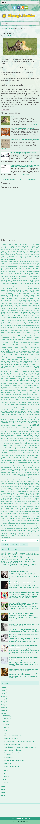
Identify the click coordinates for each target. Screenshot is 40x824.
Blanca (3, 278)
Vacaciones (32, 525)
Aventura (8, 273)
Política (31, 462)
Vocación (33, 534)
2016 (16, 244)
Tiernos (33, 518)
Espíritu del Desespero (28, 356)
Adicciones (9, 251)
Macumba (36, 411)
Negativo (16, 438)
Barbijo (6, 275)
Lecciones (23, 402)
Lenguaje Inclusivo (17, 404)
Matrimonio (23, 421)
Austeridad (19, 271)
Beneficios (4, 276)
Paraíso (37, 450)
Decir (11, 319)
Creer (10, 312)
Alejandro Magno (34, 254)
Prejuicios (20, 464)
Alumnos (36, 256)
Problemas (10, 467)
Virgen (15, 534)
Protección (30, 469)
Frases (8, 370)
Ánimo (30, 261)
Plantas (28, 460)
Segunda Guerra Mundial (16, 498)
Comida (20, 303)
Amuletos (19, 260)
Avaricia (3, 273)
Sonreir (22, 508)
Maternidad (16, 421)
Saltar (9, 490)
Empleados (10, 347)
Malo (26, 414)
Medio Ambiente (17, 422)
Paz (32, 454)
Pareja (13, 452)
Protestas (36, 469)
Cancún (37, 287)
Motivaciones (24, 433)
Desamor (8, 322)
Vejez (37, 527)
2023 (31, 244)
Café (18, 283)
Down (10, 341)
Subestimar (10, 511)
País (33, 447)
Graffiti (37, 375)
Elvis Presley (22, 346)
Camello (27, 285)
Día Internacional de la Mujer (28, 329)
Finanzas (10, 368)
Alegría (13, 254)
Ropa (23, 486)
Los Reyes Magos (29, 409)
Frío (25, 370)
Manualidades (35, 416)
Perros (22, 457)
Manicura (11, 416)
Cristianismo (25, 312)
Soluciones (16, 508)
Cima (35, 298)
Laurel (18, 402)
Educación (35, 342)
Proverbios (3, 471)
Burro (22, 281)
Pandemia (16, 449)
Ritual (12, 485)
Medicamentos (35, 421)
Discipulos (36, 336)
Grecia (12, 376)
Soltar (7, 508)
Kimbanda (8, 401)
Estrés (16, 359)
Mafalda (3, 414)
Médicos (9, 422)
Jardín (20, 394)
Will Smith (24, 535)
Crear (33, 310)
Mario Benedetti (25, 418)
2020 (25, 244)
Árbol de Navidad (11, 268)
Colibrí (26, 302)
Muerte (13, 435)
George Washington (20, 375)
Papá (28, 449)
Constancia (28, 307)
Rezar (25, 483)
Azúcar (29, 273)
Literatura (25, 407)
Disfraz (18, 337)
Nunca (16, 442)
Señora (25, 500)
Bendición (36, 275)
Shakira (37, 501)
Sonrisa (27, 508)
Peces (7, 455)
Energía (36, 349)
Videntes (28, 530)
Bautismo (21, 275)
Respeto (29, 481)
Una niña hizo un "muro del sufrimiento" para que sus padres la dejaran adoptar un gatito (25, 165)
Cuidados (19, 315)
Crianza (14, 312)
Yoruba (3, 537)
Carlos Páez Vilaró (5, 292)
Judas (33, 397)
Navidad (10, 438)
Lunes (19, 411)
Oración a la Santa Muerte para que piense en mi (24, 592)
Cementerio (26, 295)
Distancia (29, 337)
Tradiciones (35, 520)
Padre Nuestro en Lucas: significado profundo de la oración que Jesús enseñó (23, 670)
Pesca (12, 459)
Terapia (3, 518)
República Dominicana (7, 481)
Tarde (13, 515)
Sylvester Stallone (25, 513)
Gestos (28, 375)
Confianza (36, 305)
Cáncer (26, 287)
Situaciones (9, 505)
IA (38, 383)
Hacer (15, 378)
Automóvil (36, 271)
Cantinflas (21, 288)
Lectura (34, 402)
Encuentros (22, 349)
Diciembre (16, 334)
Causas (33, 293)
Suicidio (36, 511)
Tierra (37, 518)
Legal (2, 404)
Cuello (31, 314)
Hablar (11, 378)
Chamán (14, 297)
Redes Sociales (5, 476)
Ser (35, 500)
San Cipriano (15, 491)
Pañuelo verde (22, 449)
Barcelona (11, 275)
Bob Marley (14, 278)
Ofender (11, 443)
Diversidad (36, 337)
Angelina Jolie (17, 261)
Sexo (19, 501)
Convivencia (4, 308)
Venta (17, 528)
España (37, 354)
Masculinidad (28, 419)
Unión (17, 523)
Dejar (32, 319)
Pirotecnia (8, 460)
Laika (6, 402)
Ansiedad (14, 263)
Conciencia (24, 305)
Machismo (30, 411)
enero (4, 782)
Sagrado (22, 488)
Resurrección (10, 483)
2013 (2, 795)
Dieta (26, 334)
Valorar (16, 527)
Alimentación (10, 256)
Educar (3, 344)
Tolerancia (6, 520)
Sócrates (17, 506)
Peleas (23, 455)
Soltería (11, 508)
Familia (18, 363)
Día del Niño (27, 327)
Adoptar (26, 251)
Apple (20, 266)
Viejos (37, 530)
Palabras (3, 449)
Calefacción (23, 283)
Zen (6, 537)
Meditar (33, 422)
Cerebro (37, 295)
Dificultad (3, 336)
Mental (13, 428)
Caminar (31, 285)
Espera (7, 356)
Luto (22, 411)
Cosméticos (11, 310)
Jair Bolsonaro (5, 394)
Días (2, 334)
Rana (22, 472)
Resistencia (23, 481)
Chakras (9, 297)
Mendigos (14, 425)
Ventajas (22, 528)
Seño (22, 500)
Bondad (36, 278)
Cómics (15, 303)
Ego (14, 344)
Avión (15, 273)
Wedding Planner (10, 535)
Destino (19, 324)
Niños (33, 440)
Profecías (23, 467)
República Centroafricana (19, 480)
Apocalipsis (15, 266)
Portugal (3, 464)
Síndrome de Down (23, 503)
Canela (3, 288)
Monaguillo (30, 431)
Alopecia (21, 256)
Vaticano (29, 527)
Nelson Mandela (34, 438)
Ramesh (18, 472)
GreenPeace (18, 376)
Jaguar (37, 392)
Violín (7, 534)
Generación (4, 375)
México (37, 428)
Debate (2, 319)
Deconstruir (16, 319)
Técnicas (25, 515)
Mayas (29, 421)
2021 (2, 702)
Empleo (16, 347)
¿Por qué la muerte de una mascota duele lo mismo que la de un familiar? (23, 153)
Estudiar (21, 359)
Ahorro (22, 253)
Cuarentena (7, 314)
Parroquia (17, 452)
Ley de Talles (11, 406)
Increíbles (16, 387)
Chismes (10, 298)
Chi (34, 297)
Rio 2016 (36, 483)
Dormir (6, 341)
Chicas (37, 297)
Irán (23, 392)
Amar (22, 258)
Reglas (8, 478)
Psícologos (27, 471)
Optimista (36, 443)
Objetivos (21, 442)
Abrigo (2, 248)
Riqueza (3, 485)
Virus (19, 534)
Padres (29, 447)
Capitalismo (4, 290)
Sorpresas (3, 510)
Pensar (37, 455)
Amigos (3, 260)
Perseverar (28, 457)
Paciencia (24, 447)
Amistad (9, 260)
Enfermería (20, 351)
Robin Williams (31, 485)
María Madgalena (10, 418)
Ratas (25, 472)
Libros (37, 406)
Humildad (24, 383)
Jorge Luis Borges (26, 396)
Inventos (9, 392)
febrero (5, 779)
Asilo (7, 271)
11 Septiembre (4, 244)
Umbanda (12, 523)
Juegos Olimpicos (5, 399)
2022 (29, 244)
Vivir (29, 534)
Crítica (32, 312)
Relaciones (19, 478)
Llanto (30, 407)
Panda (10, 449)
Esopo (32, 354)
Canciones (31, 287)
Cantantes (9, 288)
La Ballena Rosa (22, 401)
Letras (32, 404)
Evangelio (36, 359)
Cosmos (16, 310)
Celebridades (12, 295)
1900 (9, 244)
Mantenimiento (22, 416)
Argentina (4, 270)
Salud (12, 490)
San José (29, 491)
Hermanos (36, 378)
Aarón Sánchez (5, 246)
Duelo (22, 341)
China (6, 298)
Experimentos (19, 361)
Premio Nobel (26, 464)
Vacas (37, 525)
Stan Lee (33, 510)
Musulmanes (24, 437)
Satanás (37, 496)
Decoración (23, 319)
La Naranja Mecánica (33, 401)
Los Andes (21, 409)
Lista (20, 407)
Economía (36, 341)
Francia (3, 370)
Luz (25, 411)
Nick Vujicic (18, 440)
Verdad (31, 528)
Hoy (6, 383)
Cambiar (11, 285)
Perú (9, 459)
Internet (31, 390)
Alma (16, 256)
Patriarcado (6, 454)
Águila (17, 253)
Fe (7, 364)
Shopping (3, 503)
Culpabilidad (26, 315)
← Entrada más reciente (9, 179)
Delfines (37, 319)
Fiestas (27, 366)
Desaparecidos (16, 322)
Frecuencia (14, 370)
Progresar (3, 469)
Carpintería (20, 292)
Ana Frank (25, 260)
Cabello (8, 283)
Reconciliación (28, 474)
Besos (9, 276)
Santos (32, 496)
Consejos (20, 307)
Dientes (22, 334)
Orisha (28, 445)
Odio (7, 443)
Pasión (32, 452)
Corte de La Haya (31, 308)
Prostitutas (24, 469)
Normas (3, 442)
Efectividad (9, 344)
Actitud (18, 249)
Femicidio (36, 364)
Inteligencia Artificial (14, 390)
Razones (37, 472)
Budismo (36, 280)
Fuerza (3, 371)
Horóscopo (30, 382)
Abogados (18, 246)
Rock (38, 485)
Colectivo (22, 302)
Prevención (28, 466)
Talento (37, 513)
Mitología (17, 431)
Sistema (3, 505)
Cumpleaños (4, 317)
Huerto (9, 383)
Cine (38, 298)
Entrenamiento (9, 352)
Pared (8, 452)
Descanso (3, 324)
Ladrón (3, 402)
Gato (24, 373)
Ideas (2, 385)
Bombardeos (25, 278)
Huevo (12, 383)
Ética (31, 359)
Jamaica (12, 394)
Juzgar (28, 399)
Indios (26, 387)
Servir (12, 501)
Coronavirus (21, 308)
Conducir (30, 305)
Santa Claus (33, 493)
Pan (7, 449)
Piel (38, 459)
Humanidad (18, 383)
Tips (2, 520)
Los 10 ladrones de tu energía (18, 571)
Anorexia (8, 263)
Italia (33, 392)
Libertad (32, 406)
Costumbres (22, 310)
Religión (30, 478)
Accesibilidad (35, 248)
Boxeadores (4, 280)
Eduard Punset (18, 342)
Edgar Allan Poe (9, 342)
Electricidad (10, 346)
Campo (21, 287)
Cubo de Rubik (18, 314)
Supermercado (16, 513)
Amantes (18, 258)
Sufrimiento (30, 511)
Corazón (14, 308)
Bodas (19, 278)
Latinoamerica (12, 402)
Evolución (8, 361)
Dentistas (3, 320)
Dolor (13, 339)
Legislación (7, 404)
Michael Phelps (5, 430)
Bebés (26, 275)
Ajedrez (26, 253)
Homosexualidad (18, 382)
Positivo (8, 464)
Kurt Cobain (14, 401)
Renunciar (9, 480)
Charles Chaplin (27, 297)
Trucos (28, 522)
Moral (10, 433)
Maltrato (31, 414)
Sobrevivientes (28, 505)
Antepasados (26, 263)
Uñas (12, 525)
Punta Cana (4, 472)
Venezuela (7, 528)
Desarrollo (30, 322)
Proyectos (9, 471)
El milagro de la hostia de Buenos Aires (21, 613)
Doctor (9, 339)
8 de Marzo (36, 244)
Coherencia (9, 302)
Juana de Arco (20, 397)
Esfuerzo (27, 354)
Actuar (37, 249)
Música (12, 437)
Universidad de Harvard (25, 523)
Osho (9, 447)
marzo (5, 776)
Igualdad (17, 385)
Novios (12, 442)
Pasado (23, 452)
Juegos (37, 397)
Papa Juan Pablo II (6, 450)
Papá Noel (15, 450)
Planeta (19, 460)
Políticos (36, 462)
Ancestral (31, 260)
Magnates (13, 414)
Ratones (32, 472)
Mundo (37, 435)
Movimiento (36, 433)
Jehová (24, 394)
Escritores (10, 354)
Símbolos (16, 503)
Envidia (25, 352)
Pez (21, 459)
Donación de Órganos (32, 339)
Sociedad (36, 505)
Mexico (33, 428)
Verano (27, 528)
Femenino (30, 364)
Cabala (37, 281)
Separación (30, 500)
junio (4, 733)
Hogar (30, 380)
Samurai (28, 490)
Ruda (34, 486)
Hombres (4, 382)
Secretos (7, 498)
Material (10, 421)
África (3, 253)
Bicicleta (18, 276)
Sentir (18, 500)
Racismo (13, 472)
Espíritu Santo (12, 358)
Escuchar (16, 354)
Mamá (37, 414)
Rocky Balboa (10, 486)
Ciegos (24, 298)
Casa (31, 292)
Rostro (30, 486)
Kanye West (36, 399)
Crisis (18, 312)
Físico (21, 368)
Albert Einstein (35, 253)
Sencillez (7, 500)
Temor (6, 516)
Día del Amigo (11, 327)
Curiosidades (20, 317)
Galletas (3, 373)
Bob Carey (7, 278)
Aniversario (36, 261)
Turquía (37, 522)
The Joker (17, 518)
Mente (18, 428)
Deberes (7, 319)
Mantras (28, 416)
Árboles (20, 268)
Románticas (17, 486)
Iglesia (7, 385)
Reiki (11, 478)
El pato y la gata (7, 33)
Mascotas (20, 419)
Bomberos (31, 278)
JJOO (2, 396)
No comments (25, 36)
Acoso (14, 249)
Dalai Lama (27, 317)
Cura (9, 317)
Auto (23, 271)
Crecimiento (4, 312)
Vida (24, 530)
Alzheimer (3, 258)
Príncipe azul (35, 466)
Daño (32, 317)
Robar (16, 485)
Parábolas (21, 450)
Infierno (37, 387)
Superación (8, 513)
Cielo (27, 298)
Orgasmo (18, 445)
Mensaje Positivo (23, 425)
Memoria (8, 425)
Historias (24, 380)
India (22, 387)
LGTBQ (27, 406)
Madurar (30, 412)
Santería (3, 496)
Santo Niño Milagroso (23, 496)
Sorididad (36, 508)
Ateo (15, 271)
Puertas (37, 471)
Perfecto (9, 457)
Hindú (13, 380)
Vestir (2, 530)
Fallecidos (8, 363)
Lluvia (37, 407)
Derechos (36, 320)
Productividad (17, 467)
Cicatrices (19, 298)
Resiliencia (17, 481)
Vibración (19, 530)
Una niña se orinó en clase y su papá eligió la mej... (20, 747)
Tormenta (12, 520)
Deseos (9, 324)
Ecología (30, 341)
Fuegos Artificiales (34, 370)
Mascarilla (13, 419)
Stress (5, 511)
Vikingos (3, 532)
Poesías (19, 462)
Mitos (21, 431)
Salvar (24, 490)
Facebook (31, 361)
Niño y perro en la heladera (12, 735)
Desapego (23, 322)
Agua (13, 253)
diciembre (6, 716)
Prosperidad (16, 469)
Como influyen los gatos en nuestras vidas (23, 128)
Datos (37, 317)
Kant (31, 399)
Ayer (21, 273)
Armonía (16, 270)
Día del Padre (35, 327)
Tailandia (32, 513)
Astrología (11, 271)
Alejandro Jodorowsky (22, 254)
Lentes (25, 404)
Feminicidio (4, 366)
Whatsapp (18, 535)
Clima (20, 300)
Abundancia (19, 248)
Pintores (3, 460)
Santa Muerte (28, 495)
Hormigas (25, 382)
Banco (2, 275)
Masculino (36, 419)
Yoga (37, 535)
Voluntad (3, 535)
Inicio (3, 28)
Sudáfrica (16, 511)
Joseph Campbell (5, 397)
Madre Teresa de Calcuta (14, 412)
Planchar (14, 460)
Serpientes (8, 501)
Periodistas (15, 457)
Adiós (14, 251)
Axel (18, 273)
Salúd (16, 490)
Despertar (14, 324)
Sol (20, 506)
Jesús (29, 394)
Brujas (27, 280)
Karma (3, 401)
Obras (31, 442)
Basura (17, 275)
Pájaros (37, 447)
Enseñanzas (35, 351)
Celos (17, 295)
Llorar (33, 407)
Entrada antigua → (32, 179)
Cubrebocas (26, 314)
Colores (37, 302)
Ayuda (24, 273)
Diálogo (26, 332)
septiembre (6, 724)
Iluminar (23, 385)
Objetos (27, 442)
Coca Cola (25, 300)
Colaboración (16, 302)
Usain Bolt (22, 525)
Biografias (36, 276)
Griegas (23, 376)
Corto (37, 308)
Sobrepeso (21, 505)
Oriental (24, 445)
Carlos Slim (14, 292)
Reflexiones (30, 476)
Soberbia (15, 505)
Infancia (31, 387)
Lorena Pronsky (14, 409)
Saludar (20, 490)
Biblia (13, 276)
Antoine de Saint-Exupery (7, 265)
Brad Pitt (10, 280)
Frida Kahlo (20, 370)
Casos (2, 293)
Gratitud (8, 376)
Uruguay (17, 525)
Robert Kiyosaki (22, 485)
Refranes (37, 476)
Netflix (2, 440)
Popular (5, 545)
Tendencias (11, 516)
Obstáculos (36, 442)
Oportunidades (28, 443)
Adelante (3, 251)
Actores (32, 249)
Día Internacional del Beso (21, 330)
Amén (32, 258)
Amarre (27, 258)
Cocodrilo (3, 302)
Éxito (13, 361)
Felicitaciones (23, 364)
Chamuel (19, 297)
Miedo (12, 430)
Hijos (10, 380)
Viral (11, 534)
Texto (12, 518)
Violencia (27, 532)
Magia (8, 414)
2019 (2, 708)
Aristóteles (10, 270)
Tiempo (27, 518)
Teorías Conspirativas (33, 516)
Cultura (37, 315)
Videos (33, 530)
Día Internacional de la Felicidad (9, 329)
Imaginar (36, 385)
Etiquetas (14, 545)
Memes (3, 425)
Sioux (35, 503)
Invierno (18, 392)
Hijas (6, 380)
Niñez (28, 440)
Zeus (8, 537)
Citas (6, 300)
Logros (7, 409)
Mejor (37, 422)
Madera (3, 412)
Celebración (4, 295)
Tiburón (23, 518)
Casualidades (9, 293)
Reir (15, 478)
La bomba (7, 763)
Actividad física (25, 249)
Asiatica (3, 271)
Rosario (27, 486)
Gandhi (9, 373)
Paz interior (36, 454)
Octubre (3, 443)
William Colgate (31, 535)
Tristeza (24, 522)
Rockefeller (3, 486)
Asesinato (36, 270)
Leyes (23, 406)
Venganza (12, 528)
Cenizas (32, 295)
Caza (37, 293)
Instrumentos (35, 389)
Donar (2, 341)
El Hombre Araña (32, 344)
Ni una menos (9, 440)
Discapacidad (29, 336)
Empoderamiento (24, 347)
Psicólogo (22, 471)
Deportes (18, 320)
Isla (28, 392)
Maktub (19, 414)
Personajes (35, 457)
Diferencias (36, 334)
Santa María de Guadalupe (15, 495)
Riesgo (32, 483)
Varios (24, 527)
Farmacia (3, 364)
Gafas (37, 371)
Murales (3, 437)
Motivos (31, 433)
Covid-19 (29, 310)
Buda (31, 280)
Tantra (2, 515)
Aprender (24, 266)
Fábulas (25, 361)
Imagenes (29, 385)
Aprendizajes (31, 266)
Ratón (28, 472)
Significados (9, 503)
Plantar (24, 460)
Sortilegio (9, 510)
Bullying (18, 281)
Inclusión (10, 387)
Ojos (17, 443)
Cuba (13, 314)
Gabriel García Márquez (20, 371)
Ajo (29, 253)
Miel (16, 430)
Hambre (25, 378)
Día (24, 324)
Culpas (32, 315)
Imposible (4, 387)
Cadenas (14, 283)
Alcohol (9, 254)
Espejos (3, 356)
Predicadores (14, 464)
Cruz (2, 314)
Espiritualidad (21, 358)
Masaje (7, 419)
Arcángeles (35, 268)
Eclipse (26, 341)
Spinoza (28, 510)
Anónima (3, 263)
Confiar (3, 307)
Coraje (10, 308)
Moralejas (16, 433)
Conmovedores (11, 307)
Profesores (36, 467)
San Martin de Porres (10, 493)
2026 (2, 687)
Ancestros (36, 260)
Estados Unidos (34, 358)
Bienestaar (23, 276)
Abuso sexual (27, 248)
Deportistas (25, 320)
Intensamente (24, 390)
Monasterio (36, 431)
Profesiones (29, 467)
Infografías (4, 389)
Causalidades (26, 293)
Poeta (23, 462)
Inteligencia (4, 390)
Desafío (3, 322)
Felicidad (16, 364)
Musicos (17, 437)
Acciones (3, 249)
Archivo (24, 545)
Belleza (31, 275)
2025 (2, 690)
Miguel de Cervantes (23, 430)
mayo (4, 770)
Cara (9, 290)
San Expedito (23, 491)
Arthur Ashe (24, 270)
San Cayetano (8, 491)
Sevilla (16, 501)
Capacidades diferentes (32, 288)
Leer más (35, 124)
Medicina (4, 422)
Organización (12, 445)
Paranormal (4, 452)
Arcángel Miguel (27, 268)
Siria (38, 503)
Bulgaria (13, 281)
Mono (7, 433)
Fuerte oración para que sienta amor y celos (22, 582)
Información (12, 389)
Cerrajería (3, 297)
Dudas (18, 341)
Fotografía (32, 368)
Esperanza (13, 356)
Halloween (19, 378)
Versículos (36, 528)
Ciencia (31, 298)
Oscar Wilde (4, 447)
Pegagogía (17, 455)
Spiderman (23, 510)
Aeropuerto (36, 251)
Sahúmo (28, 488)
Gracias (32, 375)
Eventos (3, 361)
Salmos (37, 488)
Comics (10, 303)
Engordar (25, 351)
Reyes (21, 483)
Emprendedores (34, 347)
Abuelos (12, 248)
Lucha (3, 411)
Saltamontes (4, 490)
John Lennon (8, 396)
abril (4, 773)
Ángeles (10, 261)
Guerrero (32, 376)
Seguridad (26, 498)
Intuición (37, 390)
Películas (28, 455)
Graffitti (3, 376)
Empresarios (4, 349)
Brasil (14, 280)
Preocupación (8, 466)
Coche (34, 300)
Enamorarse (14, 349)
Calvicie (6, 285)
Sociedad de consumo (7, 506)
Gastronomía (18, 373)
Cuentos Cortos (6, 315)
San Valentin (19, 493)
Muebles (8, 435)
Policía (27, 462)
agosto (5, 727)
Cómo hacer (28, 303)
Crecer (37, 310)
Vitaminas (24, 534)
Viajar (6, 530)
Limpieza (8, 407)
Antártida (19, 263)
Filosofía (32, 366)
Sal (32, 488)
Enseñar (3, 352)
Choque (15, 298)
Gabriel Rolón (31, 371)
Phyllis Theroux (27, 459)
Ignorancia (12, 385)
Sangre (27, 493)
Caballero (3, 283)
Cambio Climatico (19, 285)
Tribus (15, 522)
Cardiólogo (18, 290)
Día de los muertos (26, 325)
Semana (31, 498)
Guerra (27, 376)
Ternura (7, 518)
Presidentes (21, 466)
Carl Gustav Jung (34, 290)
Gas (13, 373)
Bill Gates (29, 276)
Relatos (25, 478)
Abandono (12, 246)
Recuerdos (36, 474)
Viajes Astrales (12, 530)
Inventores (4, 392)
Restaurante (4, 483)
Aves (12, 273)
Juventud (23, 399)
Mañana (3, 418)
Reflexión (22, 476)
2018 (22, 244)
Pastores (37, 452)
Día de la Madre (16, 325)
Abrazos (29, 246)
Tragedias (3, 522)
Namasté (31, 437)
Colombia (31, 302)
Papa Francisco (34, 449)
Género (9, 375)
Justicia (18, 399)
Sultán (2, 513)
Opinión (21, 443)
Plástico (34, 460)
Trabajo (29, 520)
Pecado (3, 455)
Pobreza (8, 462)
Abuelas (7, 248)
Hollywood (36, 380)
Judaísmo (28, 397)
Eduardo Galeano (27, 342)
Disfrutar (24, 337)
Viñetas (15, 532)
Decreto (29, 319)
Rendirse (3, 480)
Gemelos (37, 373)
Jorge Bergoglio (16, 396)
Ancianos (4, 261)
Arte (19, 270)
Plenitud (3, 462)
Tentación (24, 516)
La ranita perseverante (11, 738)
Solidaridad (35, 506)
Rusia (37, 486)
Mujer (26, 435)
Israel (30, 392)
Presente (15, 466)
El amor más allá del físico (12, 744)
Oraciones (4, 445)
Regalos (3, 478)
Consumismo (35, 307)
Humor (29, 383)
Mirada (10, 431)
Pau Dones (12, 454)
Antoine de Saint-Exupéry (20, 265)
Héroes (3, 380)
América (37, 258)
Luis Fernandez (9, 411)
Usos (27, 525)
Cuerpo (14, 315)
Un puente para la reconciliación (14, 760)
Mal (23, 414)
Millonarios (4, 431)
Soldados (24, 506)
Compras (3, 305)
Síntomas (31, 503)
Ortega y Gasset (34, 445)
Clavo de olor (15, 300)
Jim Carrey (35, 394)
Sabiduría (4, 488)
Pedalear (12, 455)
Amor (14, 260)
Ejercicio (23, 344)
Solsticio (3, 508)
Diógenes (13, 336)
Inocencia (28, 389)
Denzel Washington (11, 320)
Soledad (29, 506)
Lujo (16, 411)
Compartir (36, 303)
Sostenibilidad (16, 510)
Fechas (10, 364)
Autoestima (29, 271)
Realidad (3, 474)
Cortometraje (4, 310)
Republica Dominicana (33, 480)
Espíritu (19, 356)
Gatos (8, 28)
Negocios (22, 438)
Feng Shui (17, 366)
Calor (2, 285)
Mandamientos (5, 416)
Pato (12, 28)
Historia (18, 380)
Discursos (12, 337)
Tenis (19, 516)
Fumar (7, 371)
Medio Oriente (26, 422)
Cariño (27, 290)
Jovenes (13, 397)
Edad (2, 342)
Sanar (24, 493)
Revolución (17, 483)
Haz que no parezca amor (12, 766)
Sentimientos (13, 500)
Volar (37, 534)
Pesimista (17, 459)
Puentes (33, 471)
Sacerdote (16, 488)
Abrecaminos (35, 246)
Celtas (21, 295)
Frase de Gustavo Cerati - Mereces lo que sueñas (19, 741)
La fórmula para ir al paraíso (13, 750)
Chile (2, 298)
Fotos (37, 368)
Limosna (3, 407)
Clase (9, 300)
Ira (21, 392)
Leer (38, 402)
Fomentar (25, 368)
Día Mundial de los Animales (16, 332)
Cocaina (30, 300)
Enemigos (29, 349)
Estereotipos (10, 359)
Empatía (3, 347)
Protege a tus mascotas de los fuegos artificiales (25, 139)
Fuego (27, 370)
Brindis (23, 280)
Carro (24, 292)
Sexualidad (24, 501)
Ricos (28, 483)
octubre (5, 721)
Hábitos (7, 378)
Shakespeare (31, 501)
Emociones (36, 346)
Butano (32, 281)
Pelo (33, 455)
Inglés (17, 389)
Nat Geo (36, 437)
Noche (37, 440)
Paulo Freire (27, 454)
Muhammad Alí (19, 435)
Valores (20, 527)
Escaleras (3, 354)
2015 (2, 789)
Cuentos (36, 314)
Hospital (36, 382)
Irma (25, 392)
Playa (37, 460)
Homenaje (10, 382)
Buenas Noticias (5, 281)
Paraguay (31, 450)
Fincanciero (16, 368)
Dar (35, 317)
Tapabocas (8, 515)
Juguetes (13, 399)
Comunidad (17, 305)
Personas (4, 459)
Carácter (13, 290)
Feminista (11, 366)
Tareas (17, 515)
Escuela (22, 354)
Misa (13, 431)
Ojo (15, 443)
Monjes (3, 433)
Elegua (16, 346)
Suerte (25, 511)
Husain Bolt (34, 383)
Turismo (32, 522)
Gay (32, 373)
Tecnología (31, 515)
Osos (13, 447)
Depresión (31, 320)
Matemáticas (4, 421)
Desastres (36, 322)
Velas (2, 528)
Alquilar (26, 256)
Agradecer (8, 253)
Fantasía (30, 363)
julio (4, 730)
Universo (8, 525)
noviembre (6, 718)
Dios (18, 336)
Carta (27, 292)
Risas (8, 485)
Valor (11, 527)
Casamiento (36, 292)
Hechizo (30, 378)
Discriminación (5, 337)
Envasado (15, 352)
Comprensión (10, 305)
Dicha (11, 334)
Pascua (28, 452)
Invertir (13, 392)
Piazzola (34, 459)
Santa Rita (36, 495)
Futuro (11, 371)
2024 (2, 693)
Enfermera (13, 351)
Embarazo (29, 346)
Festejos (23, 366)
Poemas (13, 462)
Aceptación (9, 249)
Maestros (36, 412)
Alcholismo (4, 254)
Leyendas (18, 406)
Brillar (18, 280)
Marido (18, 418)
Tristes (19, 522)
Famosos (24, 363)
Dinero (9, 336)
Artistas (30, 270)
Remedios (36, 478)
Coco (38, 300)
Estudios (26, 359)
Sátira (2, 498)
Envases (20, 352)
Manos (16, 416)
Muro (7, 437)
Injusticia (22, 389)
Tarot (21, 515)
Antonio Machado (31, 265)
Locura (3, 409)
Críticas (37, 312)
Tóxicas (25, 520)
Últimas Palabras (5, 523)
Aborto (24, 246)
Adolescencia (20, 251)
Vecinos (34, 527)
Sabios (10, 488)
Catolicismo (17, 293)
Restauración (35, 481)
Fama (13, 363)
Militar (37, 430)
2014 (12, 244)
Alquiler (31, 256)
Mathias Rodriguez (9, 36)
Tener (16, 516)
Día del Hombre (20, 327)
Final (5, 368)
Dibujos (7, 334)
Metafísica (23, 428)
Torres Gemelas (19, 520)
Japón (16, 394)
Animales (25, 261)
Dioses (22, 336)
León (29, 404)
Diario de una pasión (33, 332)
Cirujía (2, 300)
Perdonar (3, 457)
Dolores (17, 339)
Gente (13, 375)
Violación (20, 532)
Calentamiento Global (32, 283)
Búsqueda (27, 281)
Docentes (3, 339)
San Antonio (34, 490)
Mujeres (31, 435)
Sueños (21, 511)
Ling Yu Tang (15, 407)
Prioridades (4, 467)
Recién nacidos (21, 474)
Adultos (31, 251)
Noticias (8, 442)
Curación (13, 317)
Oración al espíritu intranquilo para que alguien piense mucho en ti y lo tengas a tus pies (23, 604)
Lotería (37, 409)
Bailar (32, 273)
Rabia (8, 472)
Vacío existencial (5, 527)
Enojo (30, 351)
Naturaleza (4, 438)
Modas (25, 431)
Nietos (24, 440)
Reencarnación (14, 476)
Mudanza (3, 435)
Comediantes (4, 303)
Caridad (24, 290)
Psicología (15, 471)
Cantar (15, 288)
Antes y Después (34, 263)
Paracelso (26, 450)
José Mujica (35, 396)
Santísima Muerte (11, 496)
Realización (9, 474)
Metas (28, 428)
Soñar (31, 508)
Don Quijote (22, 339)
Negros (27, 438)
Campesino (16, 287)
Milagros (32, 430)
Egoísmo (18, 344)
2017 (19, 244)
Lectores (29, 402)
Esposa (27, 358)
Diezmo (30, 334)
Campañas (10, 287)
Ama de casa (11, 258)
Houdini (3, 383)
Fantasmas (36, 363)
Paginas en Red (23, 821)
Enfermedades (5, 351)
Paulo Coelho (19, 454)
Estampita (3, 359)
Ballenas (36, 273)
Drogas (14, 341)
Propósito (9, 469)
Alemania (3, 256)
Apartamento (8, 266)
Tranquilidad (10, 522)
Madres (25, 412)
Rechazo (14, 474)
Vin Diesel (9, 532)
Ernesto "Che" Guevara (33, 352)
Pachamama (18, 447)
